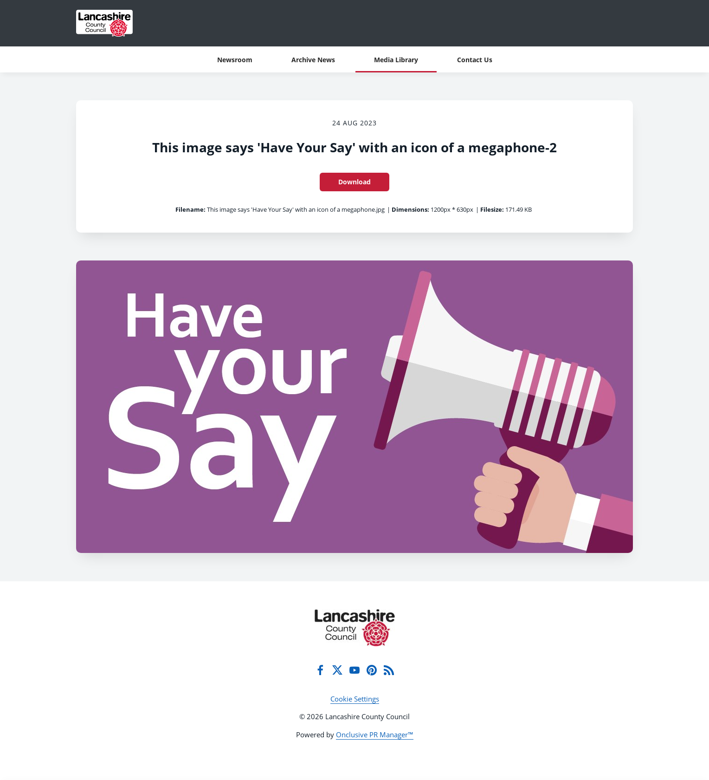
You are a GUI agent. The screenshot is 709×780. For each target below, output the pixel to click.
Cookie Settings (354, 698)
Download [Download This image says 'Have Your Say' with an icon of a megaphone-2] (354, 181)
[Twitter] (337, 670)
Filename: (190, 209)
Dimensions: (410, 209)
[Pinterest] (372, 670)
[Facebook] (320, 670)
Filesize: (492, 209)
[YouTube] (354, 670)
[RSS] (389, 670)
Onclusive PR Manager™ (374, 734)
